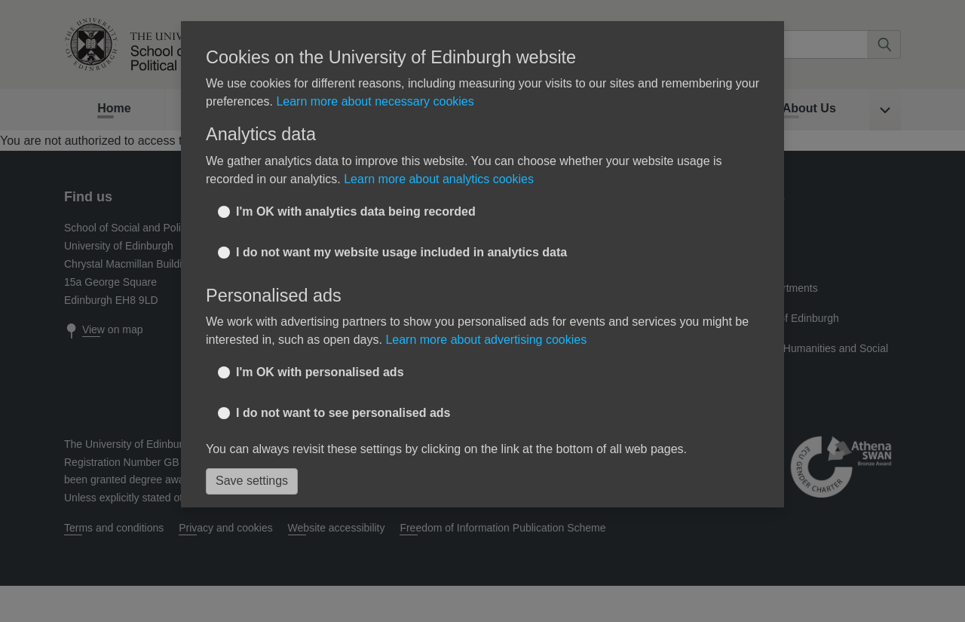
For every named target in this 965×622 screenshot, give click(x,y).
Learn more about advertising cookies (486, 339)
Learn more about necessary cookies (374, 101)
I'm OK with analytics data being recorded (356, 211)
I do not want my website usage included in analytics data (401, 252)
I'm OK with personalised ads (320, 372)
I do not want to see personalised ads (343, 412)
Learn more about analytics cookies (439, 179)
